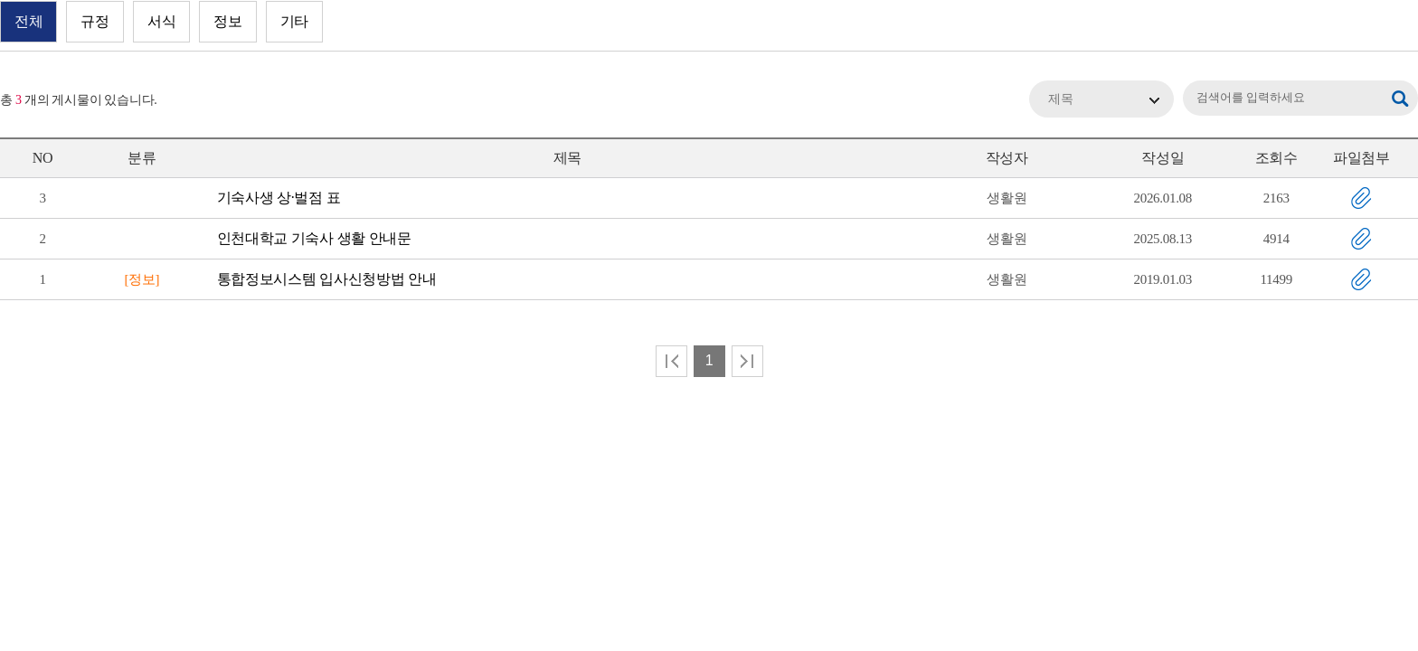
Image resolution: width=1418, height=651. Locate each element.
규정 (94, 21)
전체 (28, 21)
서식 (161, 21)
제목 (1060, 99)
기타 (294, 21)
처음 (671, 361)
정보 (227, 21)
